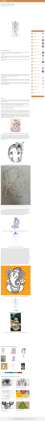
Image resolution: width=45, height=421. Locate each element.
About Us (26, 417)
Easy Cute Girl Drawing (36, 73)
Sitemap (15, 417)
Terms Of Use (23, 417)
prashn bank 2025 (29, 419)
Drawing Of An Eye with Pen (5, 387)
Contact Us (17, 417)
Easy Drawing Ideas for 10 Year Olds (21, 398)
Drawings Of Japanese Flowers (5, 398)
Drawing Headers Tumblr (36, 58)
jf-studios (3, 1)
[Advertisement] (15, 14)
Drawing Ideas (3, 6)
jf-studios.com (3, 209)
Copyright (20, 417)
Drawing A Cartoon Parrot (37, 64)
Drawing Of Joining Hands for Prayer (21, 387)
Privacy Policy (29, 417)
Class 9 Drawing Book (36, 42)
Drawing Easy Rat (35, 89)
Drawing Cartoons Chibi (36, 36)
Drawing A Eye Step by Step (37, 83)
